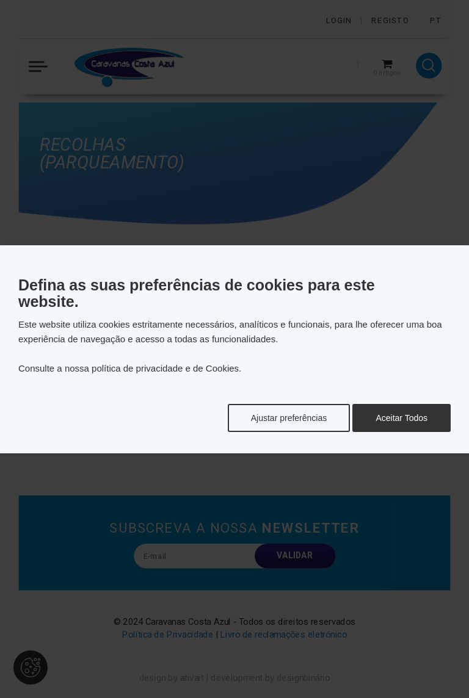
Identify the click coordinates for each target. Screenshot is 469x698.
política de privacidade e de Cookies (165, 368)
